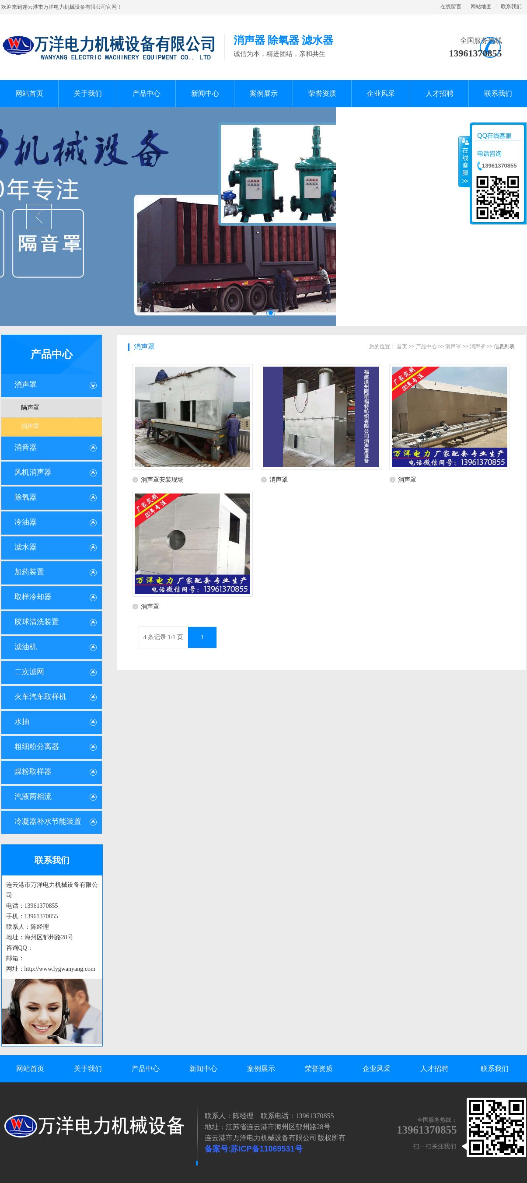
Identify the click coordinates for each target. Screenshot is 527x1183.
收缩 (464, 161)
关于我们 (88, 1068)
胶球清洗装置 (36, 622)
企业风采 (377, 1068)
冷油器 (25, 522)
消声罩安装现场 (162, 479)
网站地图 (481, 7)
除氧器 (25, 497)
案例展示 (261, 1068)
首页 (402, 346)
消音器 (25, 447)
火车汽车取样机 (40, 697)
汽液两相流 (33, 796)
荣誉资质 (319, 1068)
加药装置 (29, 572)
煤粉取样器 (33, 771)
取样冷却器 (33, 597)
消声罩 (25, 385)
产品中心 (52, 354)
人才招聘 (434, 1068)
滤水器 (25, 547)
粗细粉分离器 (36, 746)
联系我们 (511, 7)
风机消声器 (33, 472)
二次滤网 (29, 672)
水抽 (21, 722)
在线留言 (450, 7)
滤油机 (25, 647)
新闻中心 (203, 1068)
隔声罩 (30, 407)
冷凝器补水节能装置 (47, 821)
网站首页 (30, 1068)
